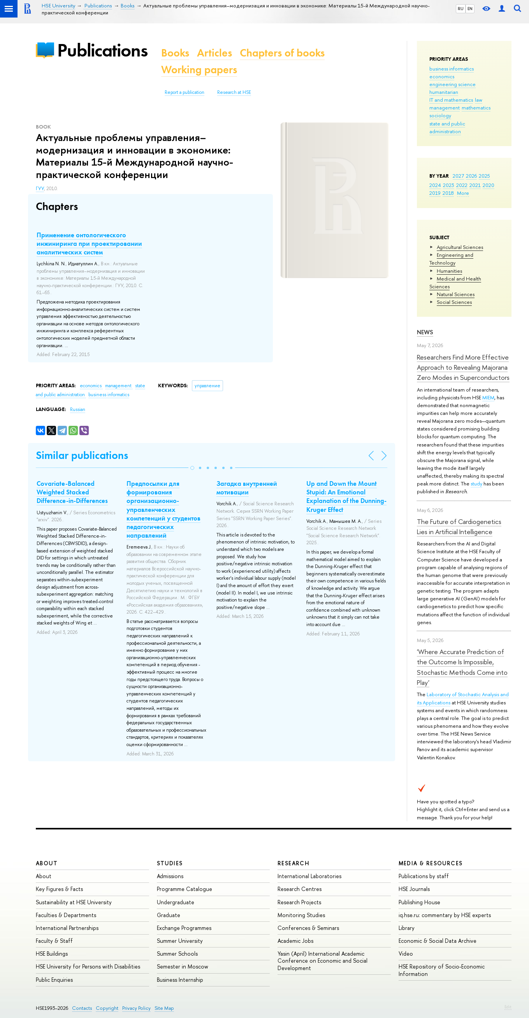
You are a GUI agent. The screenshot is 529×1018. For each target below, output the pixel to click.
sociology (440, 115)
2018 (448, 192)
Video (406, 953)
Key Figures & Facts (59, 889)
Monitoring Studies (301, 915)
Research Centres (300, 889)
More (463, 192)
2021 (475, 185)
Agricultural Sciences (460, 247)
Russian (77, 409)
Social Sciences (454, 301)
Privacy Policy (136, 1008)
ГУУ (40, 188)
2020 (488, 185)
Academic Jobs (295, 940)
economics (441, 76)
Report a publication (184, 92)
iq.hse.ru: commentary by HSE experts (445, 915)
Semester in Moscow (182, 966)
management (444, 107)
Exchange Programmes (184, 928)
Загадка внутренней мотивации (246, 487)
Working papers (199, 69)
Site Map (164, 1008)
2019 (435, 192)
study (476, 483)
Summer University (180, 940)
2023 (448, 185)
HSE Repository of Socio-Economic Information (442, 970)
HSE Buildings (52, 953)
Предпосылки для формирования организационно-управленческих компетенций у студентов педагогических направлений (163, 509)
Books (175, 53)
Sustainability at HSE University (74, 902)
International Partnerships (67, 928)
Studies (170, 863)
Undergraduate (175, 902)
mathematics (476, 107)
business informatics (451, 68)
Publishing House (419, 902)
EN (470, 8)
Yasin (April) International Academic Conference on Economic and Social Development (322, 960)
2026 (471, 175)
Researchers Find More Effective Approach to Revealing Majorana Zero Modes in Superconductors (463, 367)
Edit (507, 1006)
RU (461, 8)
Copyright (107, 1008)
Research (293, 863)
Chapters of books (282, 53)
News (425, 332)
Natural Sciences (456, 294)
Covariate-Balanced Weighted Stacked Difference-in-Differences (72, 492)
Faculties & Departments (66, 915)
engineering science (452, 84)
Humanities (449, 270)
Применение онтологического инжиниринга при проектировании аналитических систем (89, 243)
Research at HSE (234, 92)
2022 (461, 185)
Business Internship (180, 979)
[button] (192, 468)
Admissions (170, 876)
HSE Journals (414, 889)
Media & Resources (431, 863)
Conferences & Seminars (308, 928)
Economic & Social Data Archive (437, 940)
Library (407, 928)
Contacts (82, 1008)
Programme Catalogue (184, 889)
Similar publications (82, 455)
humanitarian (443, 91)
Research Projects (299, 902)
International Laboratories (309, 876)
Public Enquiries (54, 979)
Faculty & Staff (54, 940)
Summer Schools (177, 953)
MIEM (488, 397)
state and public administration (447, 127)
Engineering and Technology (451, 258)
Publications (102, 50)
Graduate (168, 915)
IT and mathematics (451, 99)
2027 (458, 175)
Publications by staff (424, 876)
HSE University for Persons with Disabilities (88, 966)
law (478, 99)
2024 (435, 185)
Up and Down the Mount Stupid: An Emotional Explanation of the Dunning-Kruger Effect (346, 496)
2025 (484, 175)
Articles (214, 53)
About (47, 863)
